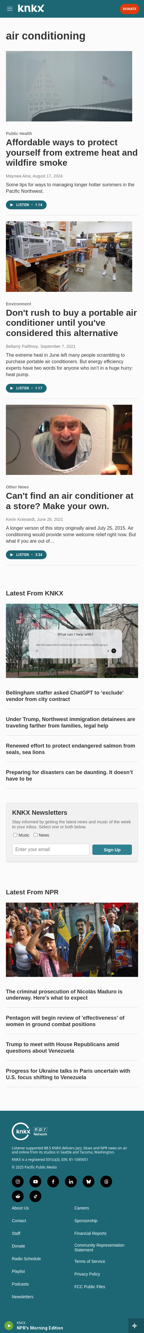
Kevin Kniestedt (20, 519)
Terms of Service (89, 1261)
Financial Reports (90, 1233)
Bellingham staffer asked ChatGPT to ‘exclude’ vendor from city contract (64, 696)
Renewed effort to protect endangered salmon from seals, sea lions (70, 749)
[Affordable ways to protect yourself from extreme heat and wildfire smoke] (69, 86)
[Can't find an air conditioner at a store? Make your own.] (69, 440)
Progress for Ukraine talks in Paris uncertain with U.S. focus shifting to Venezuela (68, 1074)
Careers (81, 1208)
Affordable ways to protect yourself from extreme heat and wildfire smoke (72, 152)
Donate (129, 9)
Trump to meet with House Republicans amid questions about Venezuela (62, 1047)
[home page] (31, 10)
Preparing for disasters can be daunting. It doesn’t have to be (69, 775)
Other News (17, 487)
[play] (9, 1326)
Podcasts (20, 1284)
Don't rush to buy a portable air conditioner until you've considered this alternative (71, 323)
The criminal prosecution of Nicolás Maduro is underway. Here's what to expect (64, 995)
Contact (19, 1221)
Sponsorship (85, 1221)
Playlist (18, 1271)
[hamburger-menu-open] (10, 9)
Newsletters (22, 1297)
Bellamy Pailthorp (22, 346)
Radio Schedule (26, 1259)
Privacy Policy (87, 1274)
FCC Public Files (89, 1287)
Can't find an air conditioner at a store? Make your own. (69, 501)
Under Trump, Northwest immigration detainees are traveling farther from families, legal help (70, 722)
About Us (20, 1208)
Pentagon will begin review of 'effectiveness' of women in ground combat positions (65, 1021)
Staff (16, 1233)
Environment (18, 304)
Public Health (19, 133)
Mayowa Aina (18, 176)
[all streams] (136, 1325)
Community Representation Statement (99, 1247)
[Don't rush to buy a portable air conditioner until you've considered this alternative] (69, 256)
